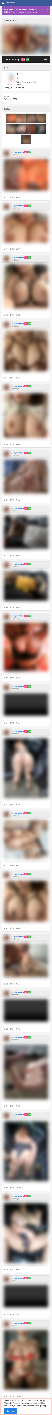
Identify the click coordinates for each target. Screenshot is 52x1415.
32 (18, 249)
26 (18, 500)
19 (18, 607)
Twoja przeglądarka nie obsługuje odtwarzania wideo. (26, 704)
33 (18, 1269)
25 (18, 444)
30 (19, 1396)
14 (18, 197)
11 (18, 865)
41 (18, 1029)
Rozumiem (11, 1411)
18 (18, 378)
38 (18, 315)
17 (18, 678)
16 (18, 555)
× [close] (47, 9)
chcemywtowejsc (16, 59)
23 (18, 805)
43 (19, 1314)
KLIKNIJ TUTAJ (9, 12)
